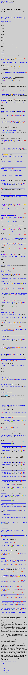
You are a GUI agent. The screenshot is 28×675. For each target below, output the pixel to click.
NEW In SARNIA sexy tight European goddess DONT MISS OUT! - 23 (12, 23)
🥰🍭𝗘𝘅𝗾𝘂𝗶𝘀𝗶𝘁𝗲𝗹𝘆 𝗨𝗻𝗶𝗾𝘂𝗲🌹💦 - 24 (7, 200)
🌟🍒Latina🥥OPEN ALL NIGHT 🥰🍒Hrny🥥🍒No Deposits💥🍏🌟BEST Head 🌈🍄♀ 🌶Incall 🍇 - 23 (13, 284)
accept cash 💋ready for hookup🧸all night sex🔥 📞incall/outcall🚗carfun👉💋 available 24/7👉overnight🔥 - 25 (13, 59)
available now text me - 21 (5, 539)
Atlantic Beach (16, 17)
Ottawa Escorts (5, 672)
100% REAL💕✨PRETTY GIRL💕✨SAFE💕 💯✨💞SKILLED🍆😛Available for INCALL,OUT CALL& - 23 (13, 265)
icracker (6, 661)
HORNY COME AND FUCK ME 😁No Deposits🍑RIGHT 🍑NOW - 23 (12, 274)
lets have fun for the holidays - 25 (6, 429)
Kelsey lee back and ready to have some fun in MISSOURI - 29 (10, 208)
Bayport (24, 17)
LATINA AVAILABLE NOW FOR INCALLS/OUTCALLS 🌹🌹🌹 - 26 (12, 225)
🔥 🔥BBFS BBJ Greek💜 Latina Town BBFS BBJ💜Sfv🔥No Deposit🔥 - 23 (13, 170)
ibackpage (9, 661)
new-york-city (6, 1)
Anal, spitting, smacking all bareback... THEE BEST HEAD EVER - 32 (12, 314)
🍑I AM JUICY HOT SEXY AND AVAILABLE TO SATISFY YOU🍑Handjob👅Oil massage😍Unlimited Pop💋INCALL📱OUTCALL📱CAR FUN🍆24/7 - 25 (13, 184)
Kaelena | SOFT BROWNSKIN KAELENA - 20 (8, 55)
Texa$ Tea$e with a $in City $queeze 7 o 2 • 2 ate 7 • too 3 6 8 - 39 (11, 144)
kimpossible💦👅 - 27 (5, 528)
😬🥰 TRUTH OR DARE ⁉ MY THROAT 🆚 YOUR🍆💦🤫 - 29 (11, 322)
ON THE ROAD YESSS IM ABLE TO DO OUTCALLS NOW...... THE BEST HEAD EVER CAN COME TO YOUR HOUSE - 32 (13, 257)
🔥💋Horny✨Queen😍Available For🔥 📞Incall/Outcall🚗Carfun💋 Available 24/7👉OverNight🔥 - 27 (13, 554)
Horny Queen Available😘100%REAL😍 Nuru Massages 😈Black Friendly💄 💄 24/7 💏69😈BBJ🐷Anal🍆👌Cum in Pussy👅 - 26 (14, 218)
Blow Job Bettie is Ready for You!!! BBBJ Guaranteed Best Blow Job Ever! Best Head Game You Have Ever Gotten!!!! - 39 (13, 366)
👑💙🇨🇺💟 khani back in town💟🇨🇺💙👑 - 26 (8, 80)
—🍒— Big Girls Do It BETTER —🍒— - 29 (8, 306)
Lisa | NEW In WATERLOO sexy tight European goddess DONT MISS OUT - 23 (13, 47)
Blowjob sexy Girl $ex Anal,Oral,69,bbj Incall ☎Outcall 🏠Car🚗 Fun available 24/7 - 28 (13, 511)
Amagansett (7, 17)
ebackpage (14, 661)
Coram (10, 21)
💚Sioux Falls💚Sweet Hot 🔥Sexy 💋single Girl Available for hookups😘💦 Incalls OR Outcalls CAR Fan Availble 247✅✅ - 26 (13, 421)
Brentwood (14, 18)
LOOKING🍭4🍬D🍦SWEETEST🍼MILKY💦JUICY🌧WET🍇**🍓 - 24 (13, 288)
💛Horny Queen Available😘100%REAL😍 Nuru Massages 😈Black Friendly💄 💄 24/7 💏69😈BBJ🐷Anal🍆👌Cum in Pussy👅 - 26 (13, 141)
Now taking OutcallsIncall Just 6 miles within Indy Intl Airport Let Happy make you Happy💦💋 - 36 (13, 569)
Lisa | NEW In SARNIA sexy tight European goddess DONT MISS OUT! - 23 (13, 32)
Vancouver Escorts (6, 670)
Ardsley (11, 17)
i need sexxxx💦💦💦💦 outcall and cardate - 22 (9, 132)
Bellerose (2, 18)
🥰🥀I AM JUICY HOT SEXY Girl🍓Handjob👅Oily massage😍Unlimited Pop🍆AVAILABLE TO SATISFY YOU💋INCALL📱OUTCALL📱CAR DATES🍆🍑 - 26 (13, 116)
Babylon (20, 17)
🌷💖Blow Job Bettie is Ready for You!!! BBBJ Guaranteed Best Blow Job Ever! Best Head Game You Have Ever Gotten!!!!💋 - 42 (13, 91)
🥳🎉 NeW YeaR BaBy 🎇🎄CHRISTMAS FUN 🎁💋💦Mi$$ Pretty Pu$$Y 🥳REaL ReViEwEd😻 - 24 (13, 605)
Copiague (6, 21)
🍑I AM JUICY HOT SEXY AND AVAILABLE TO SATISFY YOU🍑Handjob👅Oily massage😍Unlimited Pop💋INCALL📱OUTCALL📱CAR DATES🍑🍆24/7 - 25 (13, 303)
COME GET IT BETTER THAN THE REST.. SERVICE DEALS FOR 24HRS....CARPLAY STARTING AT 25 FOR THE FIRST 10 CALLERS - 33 (12, 157)
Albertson (2, 17)
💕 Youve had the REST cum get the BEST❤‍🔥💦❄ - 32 (9, 542)
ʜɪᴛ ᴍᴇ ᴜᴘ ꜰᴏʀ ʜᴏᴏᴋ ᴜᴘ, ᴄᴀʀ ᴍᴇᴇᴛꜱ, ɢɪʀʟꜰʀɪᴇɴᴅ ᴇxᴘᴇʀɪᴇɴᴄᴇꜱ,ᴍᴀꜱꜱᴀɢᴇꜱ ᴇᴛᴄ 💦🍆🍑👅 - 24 (14, 73)
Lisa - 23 (3, 35)
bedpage (2, 661)
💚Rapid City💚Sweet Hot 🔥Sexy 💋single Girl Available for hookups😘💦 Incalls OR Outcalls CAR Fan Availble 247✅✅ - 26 (13, 387)
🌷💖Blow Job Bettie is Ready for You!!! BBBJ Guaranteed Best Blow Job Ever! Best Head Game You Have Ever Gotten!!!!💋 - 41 (13, 168)
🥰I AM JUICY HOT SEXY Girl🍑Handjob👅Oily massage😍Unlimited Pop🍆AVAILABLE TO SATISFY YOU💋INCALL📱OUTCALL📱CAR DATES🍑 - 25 (13, 67)
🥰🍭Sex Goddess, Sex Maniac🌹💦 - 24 (8, 77)
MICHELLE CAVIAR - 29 (5, 38)
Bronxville (23, 18)
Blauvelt (10, 18)
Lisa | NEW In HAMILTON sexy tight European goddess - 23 (10, 29)
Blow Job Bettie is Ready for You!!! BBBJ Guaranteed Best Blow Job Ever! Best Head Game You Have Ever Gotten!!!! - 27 (13, 392)
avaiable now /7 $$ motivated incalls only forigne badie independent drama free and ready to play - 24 (13, 377)
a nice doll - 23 (4, 363)
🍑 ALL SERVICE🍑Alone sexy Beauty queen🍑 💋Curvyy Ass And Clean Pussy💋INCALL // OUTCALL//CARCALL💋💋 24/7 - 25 (13, 561)
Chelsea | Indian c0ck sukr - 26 (6, 26)
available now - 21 (4, 350)
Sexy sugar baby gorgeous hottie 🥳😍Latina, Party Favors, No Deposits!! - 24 (13, 94)
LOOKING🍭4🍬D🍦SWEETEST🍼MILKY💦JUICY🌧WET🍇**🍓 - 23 (13, 148)
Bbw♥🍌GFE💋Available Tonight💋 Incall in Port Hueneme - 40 (11, 438)
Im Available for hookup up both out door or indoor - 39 (9, 130)
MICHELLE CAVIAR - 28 (5, 41)
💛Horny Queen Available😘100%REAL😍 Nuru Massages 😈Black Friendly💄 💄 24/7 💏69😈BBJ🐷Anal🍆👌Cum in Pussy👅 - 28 (13, 235)
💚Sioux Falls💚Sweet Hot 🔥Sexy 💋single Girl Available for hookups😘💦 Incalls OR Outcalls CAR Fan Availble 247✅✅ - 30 (13, 384)
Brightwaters (19, 18)
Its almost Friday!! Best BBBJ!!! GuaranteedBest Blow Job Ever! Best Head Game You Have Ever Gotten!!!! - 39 (13, 504)
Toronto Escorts (5, 663)
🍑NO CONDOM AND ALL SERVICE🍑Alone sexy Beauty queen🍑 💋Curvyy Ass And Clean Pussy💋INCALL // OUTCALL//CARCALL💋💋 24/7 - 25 (13, 572)
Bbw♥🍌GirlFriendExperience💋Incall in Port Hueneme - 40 (10, 231)
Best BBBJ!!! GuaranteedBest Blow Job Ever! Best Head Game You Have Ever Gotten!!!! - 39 (12, 558)
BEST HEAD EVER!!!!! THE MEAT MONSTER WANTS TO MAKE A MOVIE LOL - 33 (14, 63)
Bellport (6, 18)
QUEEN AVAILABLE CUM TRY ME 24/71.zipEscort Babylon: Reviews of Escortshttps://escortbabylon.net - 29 (12, 176)
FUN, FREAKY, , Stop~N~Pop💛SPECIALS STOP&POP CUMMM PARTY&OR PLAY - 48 (13, 336)
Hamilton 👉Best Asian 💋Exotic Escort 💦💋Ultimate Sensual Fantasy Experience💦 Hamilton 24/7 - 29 (13, 100)
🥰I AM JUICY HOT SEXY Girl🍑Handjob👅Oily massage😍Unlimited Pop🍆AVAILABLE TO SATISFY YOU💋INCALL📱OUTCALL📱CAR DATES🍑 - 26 (13, 111)
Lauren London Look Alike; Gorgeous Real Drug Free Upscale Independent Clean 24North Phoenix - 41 (13, 406)
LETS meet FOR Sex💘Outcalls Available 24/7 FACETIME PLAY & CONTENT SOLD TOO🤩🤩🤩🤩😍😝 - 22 (14, 154)
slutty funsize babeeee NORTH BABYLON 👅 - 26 (9, 484)
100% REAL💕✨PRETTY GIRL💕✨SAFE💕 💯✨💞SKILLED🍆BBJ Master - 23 (13, 86)
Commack (2, 21)
